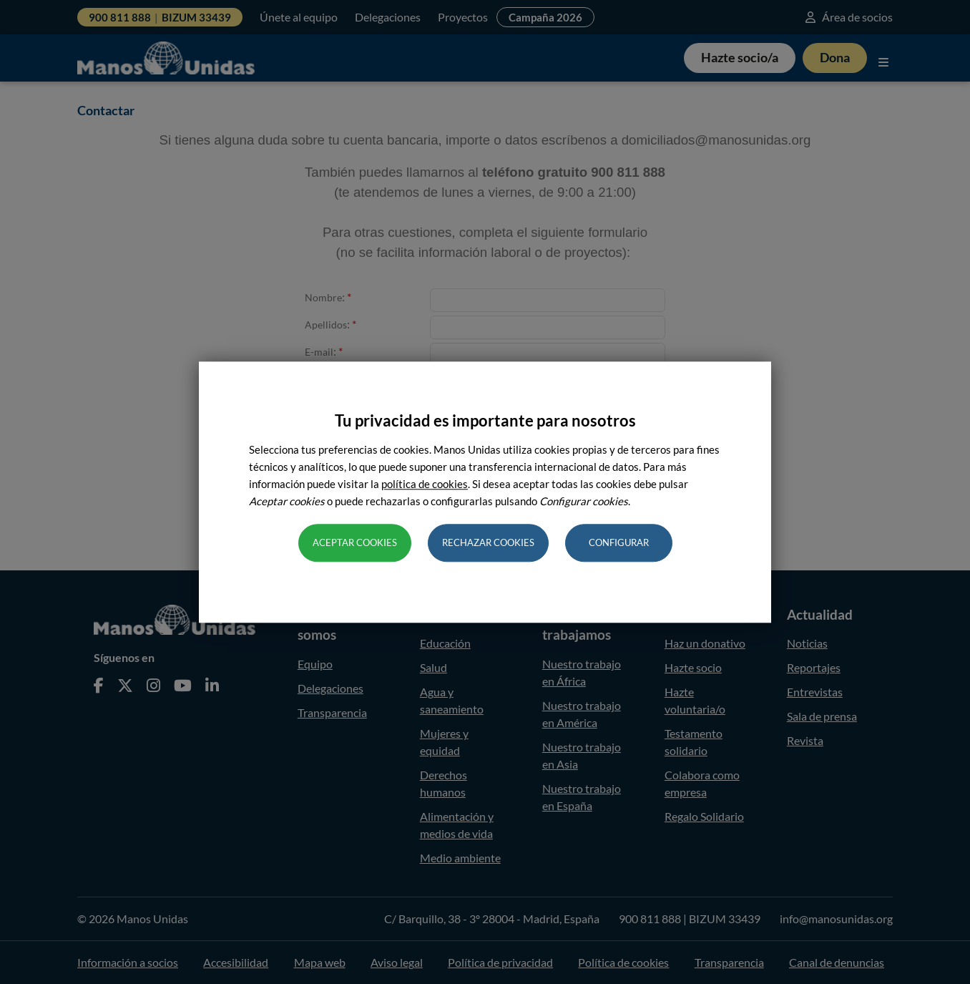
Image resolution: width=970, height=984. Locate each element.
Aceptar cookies (355, 542)
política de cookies (424, 483)
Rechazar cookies (488, 542)
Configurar (619, 542)
